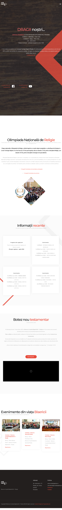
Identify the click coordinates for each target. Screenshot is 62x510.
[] (31, 55)
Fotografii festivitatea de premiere (31, 173)
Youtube (50, 489)
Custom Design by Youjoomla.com (42, 504)
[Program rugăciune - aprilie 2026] (16, 249)
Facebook (50, 487)
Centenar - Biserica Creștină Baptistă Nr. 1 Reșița (10, 436)
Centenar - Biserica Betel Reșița (49, 435)
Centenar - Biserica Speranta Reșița (29, 433)
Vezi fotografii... (31, 356)
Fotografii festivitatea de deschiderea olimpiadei (31, 169)
